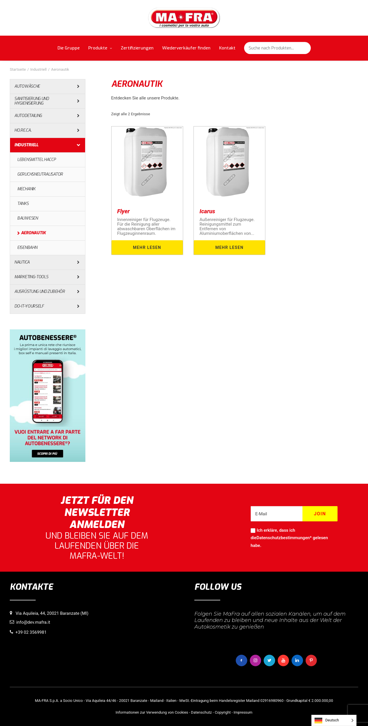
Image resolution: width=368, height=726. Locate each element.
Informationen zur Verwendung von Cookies (152, 712)
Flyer (123, 211)
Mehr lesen (147, 247)
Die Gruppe (68, 48)
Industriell (38, 69)
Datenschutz (201, 712)
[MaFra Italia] (184, 18)
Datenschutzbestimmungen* (284, 537)
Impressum (242, 712)
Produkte (100, 48)
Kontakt (227, 48)
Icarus (207, 211)
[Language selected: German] (333, 720)
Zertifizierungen (137, 48)
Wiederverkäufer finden (186, 48)
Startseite (18, 69)
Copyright (223, 712)
